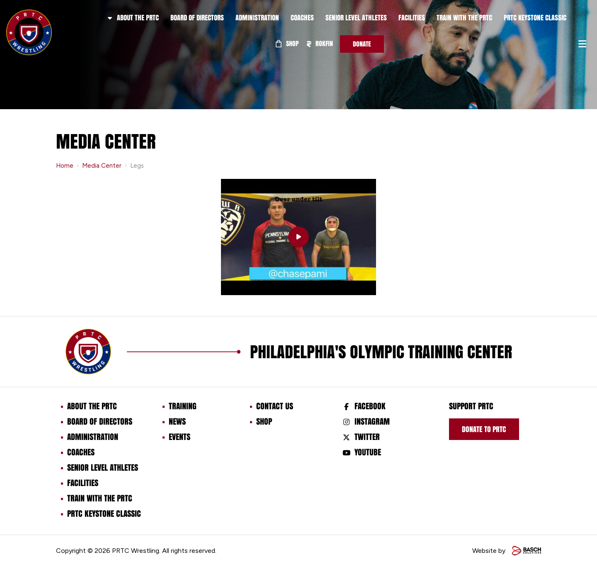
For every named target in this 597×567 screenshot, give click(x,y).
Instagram (372, 421)
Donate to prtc (484, 429)
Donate (362, 44)
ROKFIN (319, 43)
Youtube (367, 452)
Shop (287, 43)
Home (64, 165)
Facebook (370, 406)
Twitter (367, 436)
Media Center (101, 165)
